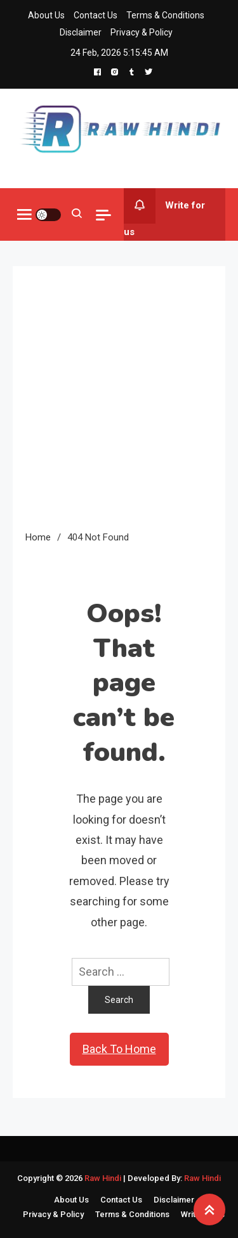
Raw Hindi (103, 1178)
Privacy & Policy (141, 32)
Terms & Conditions (165, 15)
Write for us (164, 213)
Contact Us (95, 15)
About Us (46, 15)
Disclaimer (81, 32)
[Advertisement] (119, 404)
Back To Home (119, 1049)
